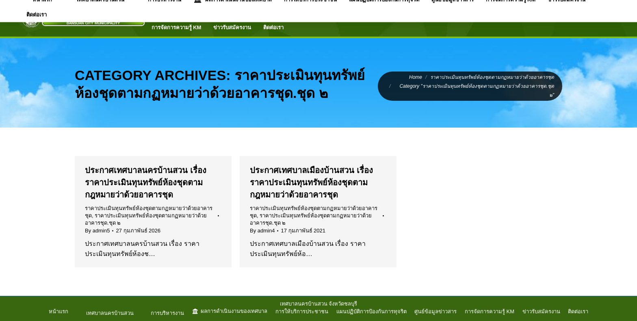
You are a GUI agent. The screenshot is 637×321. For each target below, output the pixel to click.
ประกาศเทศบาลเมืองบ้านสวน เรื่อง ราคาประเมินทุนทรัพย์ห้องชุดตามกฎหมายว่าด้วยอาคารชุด (311, 182)
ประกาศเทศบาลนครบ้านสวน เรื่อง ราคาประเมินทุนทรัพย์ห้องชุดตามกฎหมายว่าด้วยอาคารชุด (145, 182)
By (97, 231)
